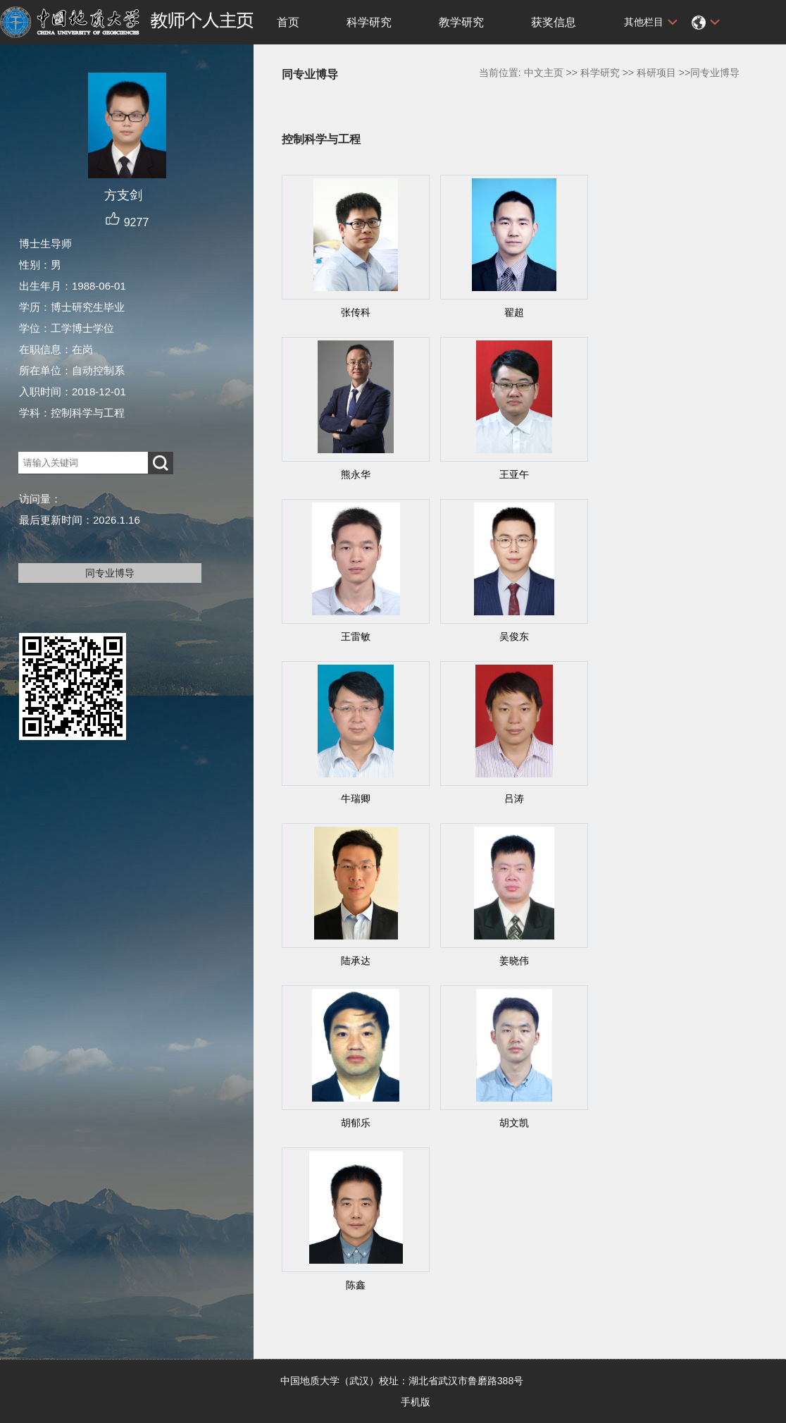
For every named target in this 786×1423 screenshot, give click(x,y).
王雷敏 (355, 636)
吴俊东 (514, 636)
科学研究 (369, 22)
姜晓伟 (514, 960)
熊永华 (355, 474)
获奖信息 (553, 22)
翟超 (514, 312)
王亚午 (514, 474)
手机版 (415, 1401)
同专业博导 (110, 573)
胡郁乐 (355, 1122)
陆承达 (355, 960)
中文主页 (543, 72)
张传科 (355, 312)
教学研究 (461, 22)
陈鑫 (356, 1284)
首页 (288, 22)
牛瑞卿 (355, 798)
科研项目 (656, 72)
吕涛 (514, 798)
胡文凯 (514, 1122)
